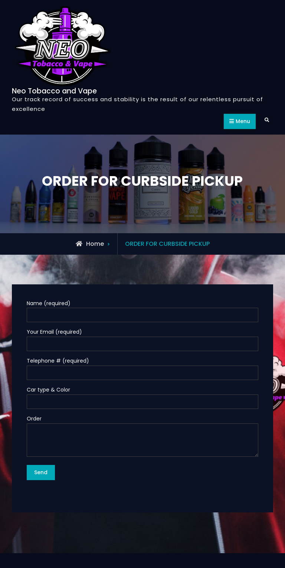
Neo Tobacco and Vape (54, 91)
